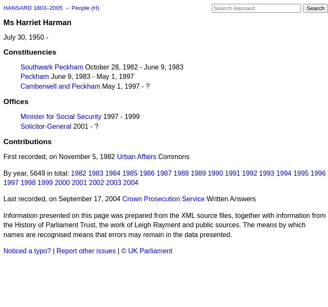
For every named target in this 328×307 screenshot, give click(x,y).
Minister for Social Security (60, 116)
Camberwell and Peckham (60, 86)
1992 (250, 173)
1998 (28, 182)
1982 (78, 173)
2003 (113, 182)
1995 (301, 173)
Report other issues (86, 251)
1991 (232, 173)
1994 (284, 173)
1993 (267, 173)
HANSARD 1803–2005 (32, 8)
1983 (95, 173)
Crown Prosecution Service (163, 199)
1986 (147, 173)
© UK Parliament (146, 251)
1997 (11, 182)
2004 (130, 182)
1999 (45, 182)
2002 (96, 182)
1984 (112, 173)
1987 (164, 173)
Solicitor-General (45, 126)
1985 (130, 173)
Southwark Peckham (51, 67)
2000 (62, 182)
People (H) (85, 8)
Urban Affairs (136, 156)
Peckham (34, 76)
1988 (181, 173)
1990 (215, 173)
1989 (198, 173)
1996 (318, 173)
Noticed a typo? (27, 251)
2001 (79, 182)
